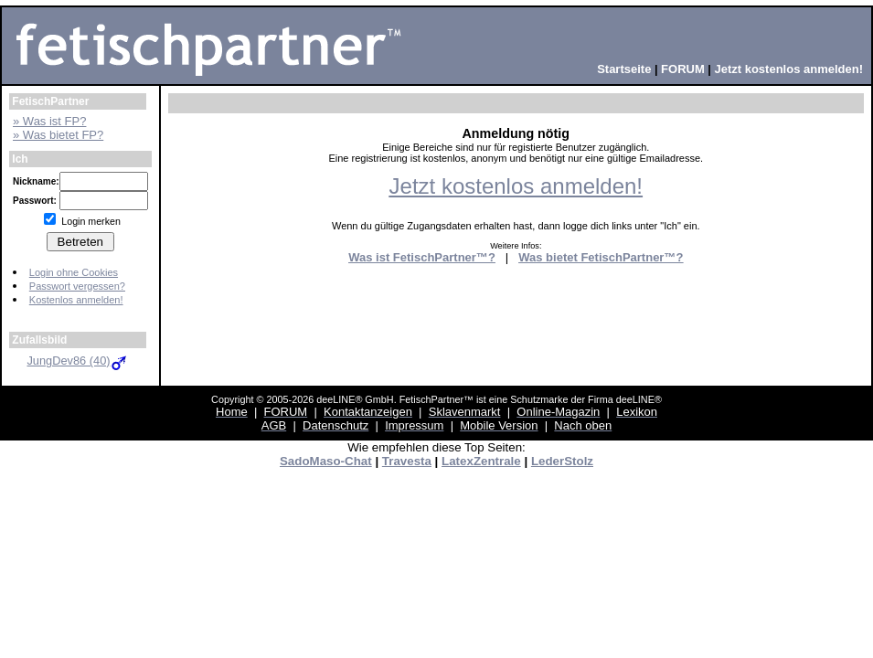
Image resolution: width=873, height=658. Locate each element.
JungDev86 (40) (77, 360)
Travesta (406, 461)
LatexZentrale (481, 461)
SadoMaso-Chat (326, 461)
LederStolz (562, 461)
